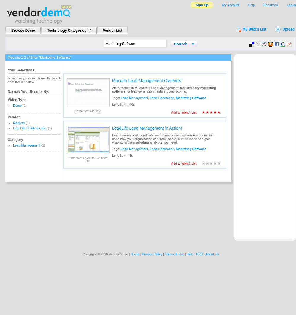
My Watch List (254, 29)
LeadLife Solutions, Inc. (30, 128)
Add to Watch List (184, 112)
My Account (230, 5)
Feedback (271, 5)
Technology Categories (66, 30)
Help (251, 5)
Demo (17, 105)
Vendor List (112, 30)
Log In (291, 5)
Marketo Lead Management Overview (146, 80)
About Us (212, 254)
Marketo (19, 123)
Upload (288, 29)
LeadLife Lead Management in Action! (147, 128)
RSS (199, 254)
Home (135, 254)
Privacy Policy (152, 254)
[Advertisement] (265, 146)
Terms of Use (174, 254)
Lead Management (26, 145)
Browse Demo (23, 30)
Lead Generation (162, 98)
